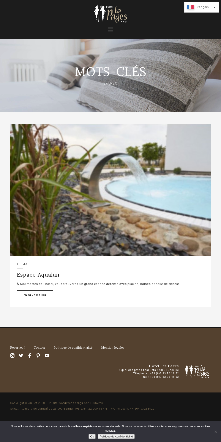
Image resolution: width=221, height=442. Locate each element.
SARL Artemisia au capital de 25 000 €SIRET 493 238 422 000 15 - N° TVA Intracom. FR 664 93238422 (82, 408)
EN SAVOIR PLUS (35, 295)
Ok (92, 436)
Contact (39, 347)
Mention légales (112, 347)
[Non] (215, 431)
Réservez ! (17, 347)
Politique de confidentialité (73, 347)
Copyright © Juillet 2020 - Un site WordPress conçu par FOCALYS (56, 403)
